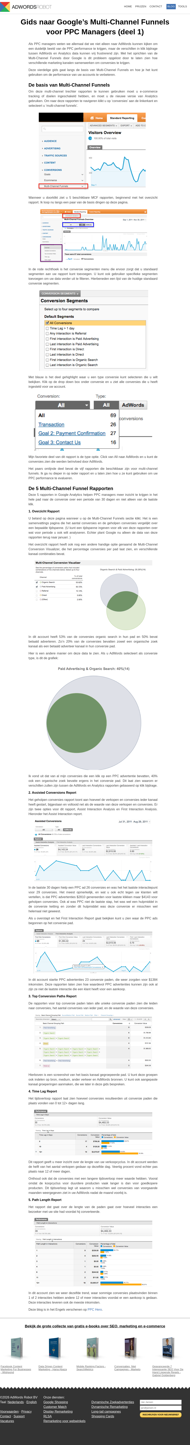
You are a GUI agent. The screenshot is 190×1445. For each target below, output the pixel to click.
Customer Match (54, 1407)
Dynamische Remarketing (109, 1407)
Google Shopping (55, 1402)
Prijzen (140, 6)
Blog (171, 6)
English (31, 1402)
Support (19, 1416)
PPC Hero (95, 1309)
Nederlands (16, 1402)
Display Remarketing (58, 1411)
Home (128, 6)
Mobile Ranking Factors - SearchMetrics (92, 1366)
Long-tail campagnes (106, 1411)
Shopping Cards (102, 1416)
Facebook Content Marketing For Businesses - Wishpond (16, 1368)
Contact (156, 6)
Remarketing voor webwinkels (64, 1421)
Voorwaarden (9, 1411)
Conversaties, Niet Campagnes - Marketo (130, 1366)
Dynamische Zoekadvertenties (112, 1402)
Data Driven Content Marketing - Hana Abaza (54, 1366)
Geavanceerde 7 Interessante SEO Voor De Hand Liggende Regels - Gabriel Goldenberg (168, 1369)
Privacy (26, 1411)
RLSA (47, 1416)
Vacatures (7, 1421)
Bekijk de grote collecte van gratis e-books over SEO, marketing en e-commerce (95, 1326)
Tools (182, 6)
